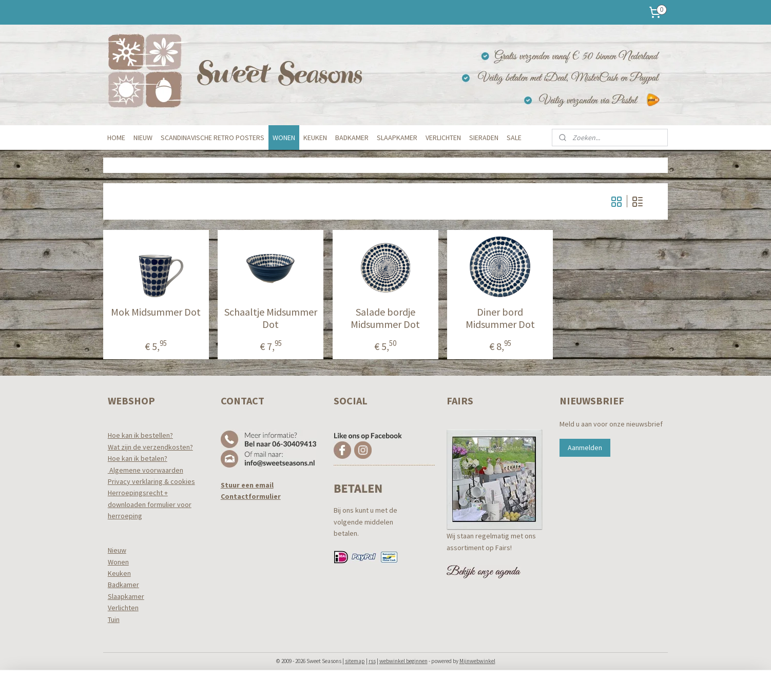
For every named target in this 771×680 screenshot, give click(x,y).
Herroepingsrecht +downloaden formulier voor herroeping (149, 504)
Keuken (119, 573)
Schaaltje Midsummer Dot (270, 318)
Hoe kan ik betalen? (137, 458)
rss (372, 661)
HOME (116, 137)
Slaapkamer (126, 596)
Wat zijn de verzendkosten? (150, 447)
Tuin (114, 619)
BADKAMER (352, 137)
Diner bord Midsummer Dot (500, 318)
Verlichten (123, 607)
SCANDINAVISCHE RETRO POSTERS (212, 137)
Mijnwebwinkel (477, 661)
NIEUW (142, 137)
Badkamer (123, 584)
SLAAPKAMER (397, 137)
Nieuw (117, 550)
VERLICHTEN (443, 137)
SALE (514, 137)
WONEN (284, 137)
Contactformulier (251, 496)
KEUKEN (315, 137)
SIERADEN (483, 137)
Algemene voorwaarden (145, 470)
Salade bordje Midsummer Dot (385, 318)
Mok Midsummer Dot (156, 312)
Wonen (118, 562)
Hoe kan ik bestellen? (140, 435)
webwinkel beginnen (403, 661)
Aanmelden (585, 447)
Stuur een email (247, 485)
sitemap (355, 661)
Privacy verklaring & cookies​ (151, 481)
